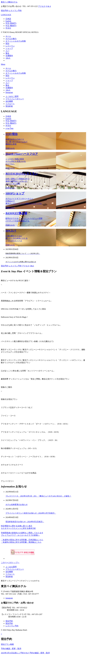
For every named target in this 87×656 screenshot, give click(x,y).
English (8, 21)
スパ (7, 51)
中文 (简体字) (11, 23)
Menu (3, 64)
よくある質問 (11, 567)
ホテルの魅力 (11, 39)
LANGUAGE (6, 15)
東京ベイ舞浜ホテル (9, 2)
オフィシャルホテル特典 (16, 41)
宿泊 (7, 44)
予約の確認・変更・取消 (11, 649)
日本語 (8, 19)
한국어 (8, 28)
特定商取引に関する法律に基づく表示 (16, 526)
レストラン (10, 46)
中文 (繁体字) (11, 26)
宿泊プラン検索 (7, 644)
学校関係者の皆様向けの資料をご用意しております (22, 533)
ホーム (8, 36)
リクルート (10, 104)
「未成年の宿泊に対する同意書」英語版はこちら (21, 542)
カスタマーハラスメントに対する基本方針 (18, 528)
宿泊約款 (9, 106)
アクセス (42, 6)
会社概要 (9, 101)
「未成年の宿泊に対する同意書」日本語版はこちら (22, 540)
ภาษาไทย (9, 128)
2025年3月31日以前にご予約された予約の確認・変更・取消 (25, 653)
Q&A (32, 266)
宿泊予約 (4, 11)
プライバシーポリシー (15, 99)
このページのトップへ (10, 563)
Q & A (48, 6)
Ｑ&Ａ (8, 58)
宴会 (7, 53)
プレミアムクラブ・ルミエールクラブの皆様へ (20, 535)
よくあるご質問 (12, 96)
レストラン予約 (15, 11)
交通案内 (9, 56)
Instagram (9, 92)
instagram (9, 598)
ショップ (9, 48)
